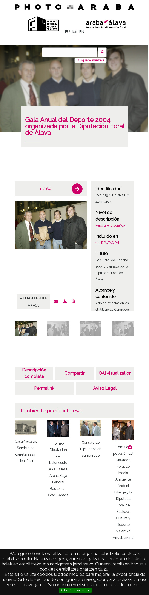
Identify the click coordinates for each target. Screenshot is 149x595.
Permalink (44, 388)
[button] (77, 188)
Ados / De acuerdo (75, 590)
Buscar (102, 52)
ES (74, 32)
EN (81, 32)
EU (67, 32)
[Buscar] (69, 52)
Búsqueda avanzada (90, 60)
